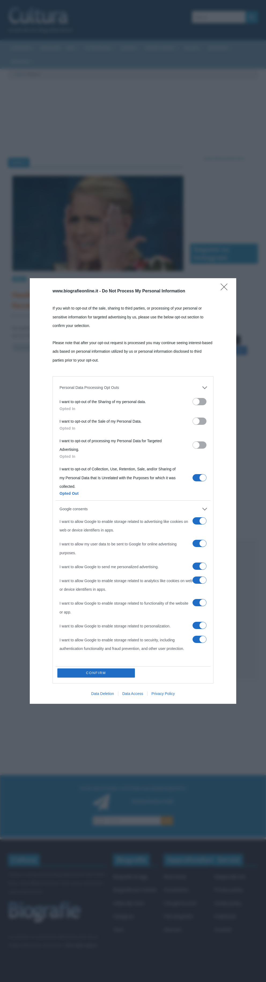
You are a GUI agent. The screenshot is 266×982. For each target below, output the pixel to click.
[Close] (226, 289)
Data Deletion (102, 693)
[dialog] (133, 491)
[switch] (199, 401)
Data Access (132, 693)
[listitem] (133, 387)
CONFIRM (96, 673)
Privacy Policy (163, 693)
